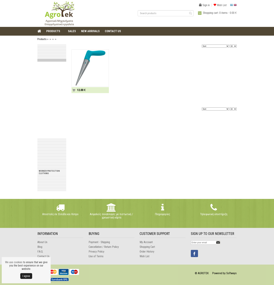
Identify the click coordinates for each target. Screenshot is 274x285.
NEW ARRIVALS (90, 31)
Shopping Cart (147, 247)
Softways (231, 273)
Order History (147, 251)
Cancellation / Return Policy (104, 247)
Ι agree (26, 276)
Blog (39, 247)
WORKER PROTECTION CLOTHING (49, 172)
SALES (72, 31)
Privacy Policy (96, 251)
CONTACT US (113, 31)
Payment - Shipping (99, 242)
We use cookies (13, 262)
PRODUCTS (53, 31)
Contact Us (43, 256)
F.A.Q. (40, 251)
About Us (42, 242)
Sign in (204, 5)
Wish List (220, 5)
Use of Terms (96, 256)
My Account (146, 242)
